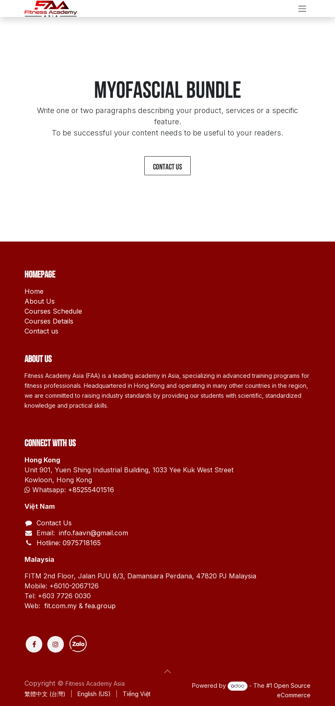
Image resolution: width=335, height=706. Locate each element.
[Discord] (108, 644)
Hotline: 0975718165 (68, 543)
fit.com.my (60, 606)
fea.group (100, 606)
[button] (167, 671)
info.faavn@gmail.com (92, 533)
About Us (39, 301)
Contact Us (54, 523)
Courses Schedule (53, 311)
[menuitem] (45, 693)
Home (34, 291)
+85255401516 (91, 490)
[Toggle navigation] (302, 8)
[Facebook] (34, 644)
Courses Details (48, 321)
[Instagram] (55, 644)
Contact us (167, 166)
